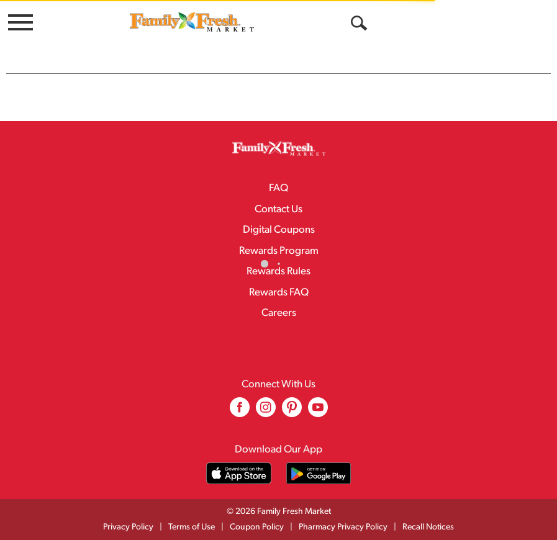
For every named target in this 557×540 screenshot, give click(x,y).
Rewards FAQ (279, 292)
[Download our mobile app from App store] (238, 473)
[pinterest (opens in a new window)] (292, 412)
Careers (278, 313)
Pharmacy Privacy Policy (343, 527)
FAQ (278, 188)
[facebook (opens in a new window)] (240, 412)
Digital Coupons (279, 230)
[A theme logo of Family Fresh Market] (192, 21)
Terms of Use (191, 527)
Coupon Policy (257, 527)
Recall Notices (428, 527)
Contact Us (278, 209)
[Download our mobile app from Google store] (318, 473)
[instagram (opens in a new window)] (266, 412)
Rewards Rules (278, 271)
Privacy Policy (128, 527)
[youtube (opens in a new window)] (318, 412)
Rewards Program (279, 251)
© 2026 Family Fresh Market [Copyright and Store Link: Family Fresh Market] (279, 511)
